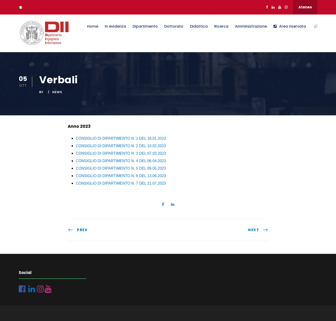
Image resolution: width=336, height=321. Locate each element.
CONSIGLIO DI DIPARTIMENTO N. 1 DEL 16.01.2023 (121, 138)
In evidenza (115, 26)
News (57, 92)
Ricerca (221, 26)
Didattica (199, 26)
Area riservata (289, 26)
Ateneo (305, 7)
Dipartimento (145, 26)
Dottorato (173, 26)
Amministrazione (251, 26)
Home (92, 26)
